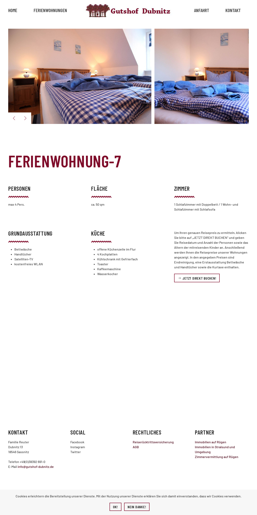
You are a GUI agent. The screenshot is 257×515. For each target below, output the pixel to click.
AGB (136, 447)
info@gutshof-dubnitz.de (36, 466)
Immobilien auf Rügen (210, 442)
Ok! (115, 507)
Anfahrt (201, 10)
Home (12, 10)
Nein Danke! (137, 507)
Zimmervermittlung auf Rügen (216, 457)
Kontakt (233, 10)
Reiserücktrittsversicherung (153, 442)
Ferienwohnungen (50, 10)
